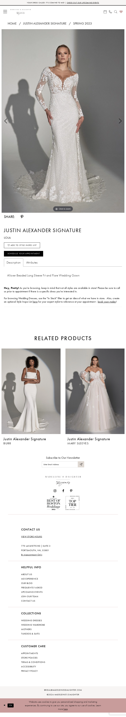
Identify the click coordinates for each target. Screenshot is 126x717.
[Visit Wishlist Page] (121, 12)
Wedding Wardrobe (33, 629)
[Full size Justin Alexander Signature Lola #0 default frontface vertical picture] (63, 121)
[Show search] (115, 12)
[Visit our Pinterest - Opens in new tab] (71, 495)
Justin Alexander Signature (44, 24)
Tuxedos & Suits (30, 638)
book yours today (107, 305)
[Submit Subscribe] (80, 468)
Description (14, 266)
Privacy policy (29, 675)
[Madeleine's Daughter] (63, 484)
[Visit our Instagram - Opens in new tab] (54, 495)
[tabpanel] (63, 121)
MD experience (29, 583)
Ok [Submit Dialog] (12, 709)
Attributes (32, 266)
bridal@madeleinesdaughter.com (63, 694)
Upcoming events (32, 596)
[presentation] (31, 394)
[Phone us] (110, 12)
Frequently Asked (31, 591)
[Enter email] (63, 468)
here (65, 713)
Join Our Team (29, 600)
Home (12, 24)
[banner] (20, 12)
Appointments (29, 657)
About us (26, 578)
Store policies (29, 662)
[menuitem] (5, 12)
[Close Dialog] (5, 710)
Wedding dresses (31, 624)
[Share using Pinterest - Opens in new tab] (22, 217)
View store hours (31, 540)
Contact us (28, 605)
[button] (5, 12)
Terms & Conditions (33, 666)
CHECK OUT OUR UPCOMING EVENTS (85, 2)
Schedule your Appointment (27, 256)
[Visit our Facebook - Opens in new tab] (63, 495)
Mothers (26, 633)
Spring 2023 (82, 24)
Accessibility (28, 670)
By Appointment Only (31, 559)
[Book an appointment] (105, 12)
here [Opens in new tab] (35, 305)
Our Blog (26, 587)
